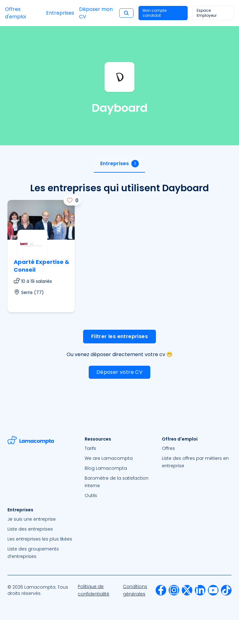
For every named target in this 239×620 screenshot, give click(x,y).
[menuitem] (119, 448)
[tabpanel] (119, 287)
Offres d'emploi (15, 13)
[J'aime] (72, 200)
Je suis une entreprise (31, 519)
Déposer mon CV (96, 13)
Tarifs (90, 448)
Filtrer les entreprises (119, 336)
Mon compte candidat (154, 13)
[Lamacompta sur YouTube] (213, 590)
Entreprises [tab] (119, 163)
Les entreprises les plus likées (39, 539)
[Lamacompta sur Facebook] (161, 590)
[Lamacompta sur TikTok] (226, 590)
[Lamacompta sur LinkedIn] (200, 590)
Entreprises (60, 12)
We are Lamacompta (109, 458)
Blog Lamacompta (106, 468)
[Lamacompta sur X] (187, 590)
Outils (91, 495)
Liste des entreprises (30, 529)
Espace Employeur (207, 13)
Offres (168, 448)
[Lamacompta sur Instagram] (174, 590)
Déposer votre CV (119, 372)
